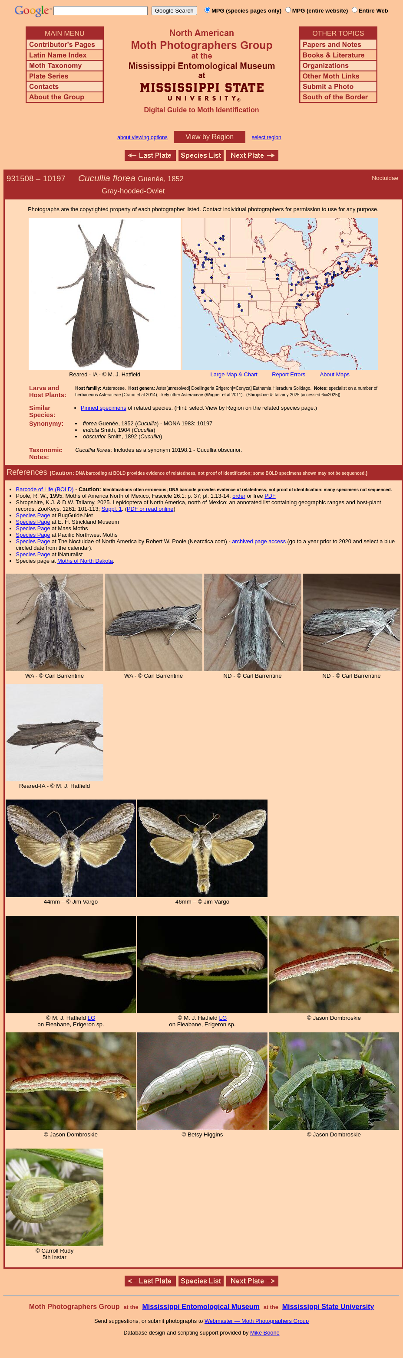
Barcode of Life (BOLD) (45, 489)
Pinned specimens (103, 408)
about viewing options (142, 137)
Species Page (33, 515)
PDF (270, 496)
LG (92, 1018)
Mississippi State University (328, 1306)
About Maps (335, 374)
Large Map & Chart (234, 374)
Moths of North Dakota (85, 561)
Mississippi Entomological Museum (200, 1306)
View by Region (209, 136)
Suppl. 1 (112, 509)
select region (266, 137)
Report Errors (288, 374)
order (238, 496)
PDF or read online (150, 509)
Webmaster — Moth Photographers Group (257, 1321)
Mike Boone (265, 1332)
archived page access (259, 541)
